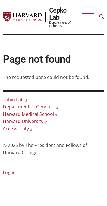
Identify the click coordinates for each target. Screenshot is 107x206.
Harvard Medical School (30, 114)
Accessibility (18, 129)
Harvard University (25, 121)
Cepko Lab (58, 14)
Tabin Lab (15, 99)
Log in (9, 172)
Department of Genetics (31, 107)
